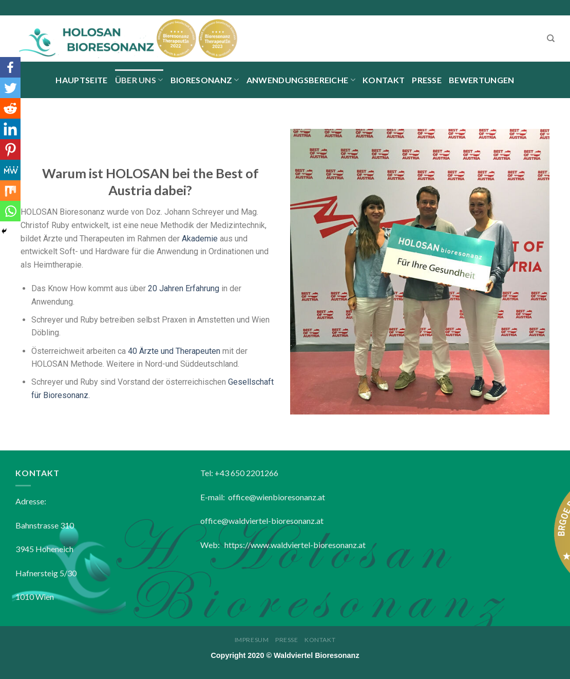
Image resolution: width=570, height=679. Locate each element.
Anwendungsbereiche (300, 80)
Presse (427, 80)
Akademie (200, 238)
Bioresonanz (204, 80)
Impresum (252, 640)
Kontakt (384, 80)
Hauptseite (81, 80)
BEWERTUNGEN (482, 80)
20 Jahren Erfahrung (183, 288)
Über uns (139, 80)
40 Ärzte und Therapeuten (174, 351)
